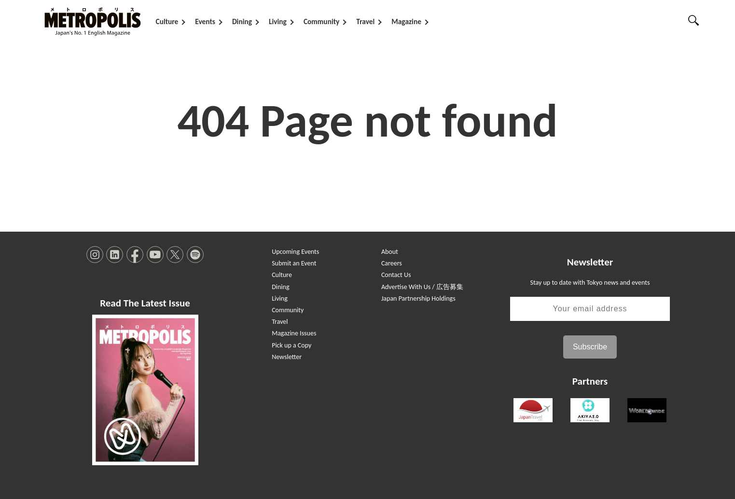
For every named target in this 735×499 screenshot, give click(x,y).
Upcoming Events (295, 252)
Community (321, 21)
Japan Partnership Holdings (418, 298)
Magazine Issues (294, 333)
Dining (242, 21)
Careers (391, 263)
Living (278, 21)
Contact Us (396, 275)
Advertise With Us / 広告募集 (422, 287)
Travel (365, 21)
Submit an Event (294, 263)
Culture (167, 21)
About (389, 252)
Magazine (406, 21)
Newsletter (287, 357)
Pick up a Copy (291, 345)
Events (205, 21)
